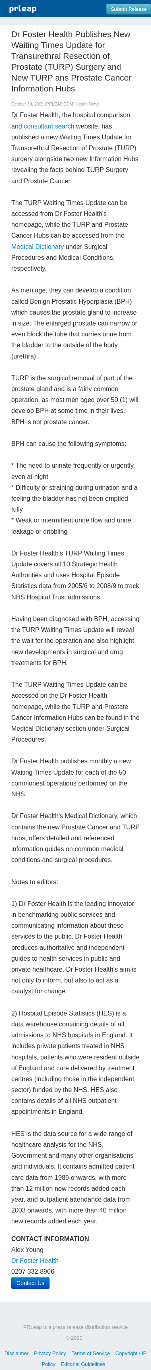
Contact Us (30, 1283)
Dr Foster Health (34, 1260)
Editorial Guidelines (83, 1364)
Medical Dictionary (37, 246)
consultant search (49, 126)
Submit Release (129, 9)
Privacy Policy (50, 1353)
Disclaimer (16, 1353)
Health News (87, 104)
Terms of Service (91, 1353)
